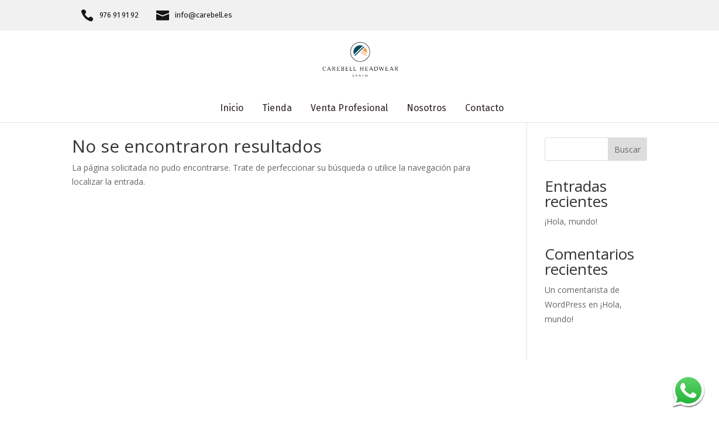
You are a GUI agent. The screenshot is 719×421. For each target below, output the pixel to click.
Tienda (277, 108)
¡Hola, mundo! (571, 221)
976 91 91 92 (119, 15)
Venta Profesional (349, 108)
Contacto (484, 108)
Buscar (627, 149)
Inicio (231, 108)
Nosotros (426, 108)
